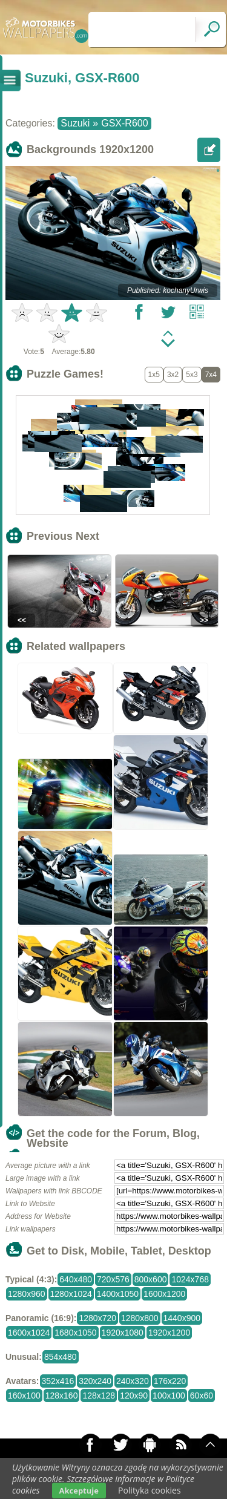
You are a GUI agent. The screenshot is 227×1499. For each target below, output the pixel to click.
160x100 (24, 1395)
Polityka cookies (149, 1490)
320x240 (95, 1381)
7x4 (211, 374)
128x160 (61, 1395)
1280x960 (26, 1294)
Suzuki (75, 123)
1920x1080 (122, 1332)
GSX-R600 (124, 123)
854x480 (60, 1357)
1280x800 (140, 1318)
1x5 (154, 374)
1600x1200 (164, 1294)
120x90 (134, 1395)
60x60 (201, 1395)
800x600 (150, 1279)
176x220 (170, 1381)
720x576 (113, 1279)
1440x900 (182, 1318)
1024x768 (190, 1279)
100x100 (169, 1395)
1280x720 (97, 1318)
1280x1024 (71, 1294)
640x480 (75, 1279)
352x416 (58, 1381)
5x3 (191, 374)
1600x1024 (29, 1332)
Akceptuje (79, 1490)
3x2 (173, 374)
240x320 (132, 1381)
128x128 (98, 1395)
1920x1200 (169, 1332)
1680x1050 (75, 1332)
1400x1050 (118, 1294)
